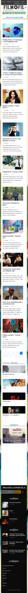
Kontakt (23, 1)
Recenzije (14, 530)
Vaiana (4, 387)
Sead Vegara (6, 44)
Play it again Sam (6, 570)
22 (19, 356)
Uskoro (13, 425)
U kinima (4, 583)
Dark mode (17, 3)
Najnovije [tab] (7, 363)
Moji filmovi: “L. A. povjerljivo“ (11, 415)
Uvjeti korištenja (16, 1)
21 (16, 356)
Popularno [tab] (14, 363)
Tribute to (4, 578)
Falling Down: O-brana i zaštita (13, 172)
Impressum (9, 1)
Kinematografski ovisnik (7, 565)
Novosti (4, 568)
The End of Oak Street (8, 374)
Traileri (4, 575)
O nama (3, 1)
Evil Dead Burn (7, 401)
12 (10, 356)
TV (3, 580)
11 (7, 356)
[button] (25, 7)
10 (4, 356)
